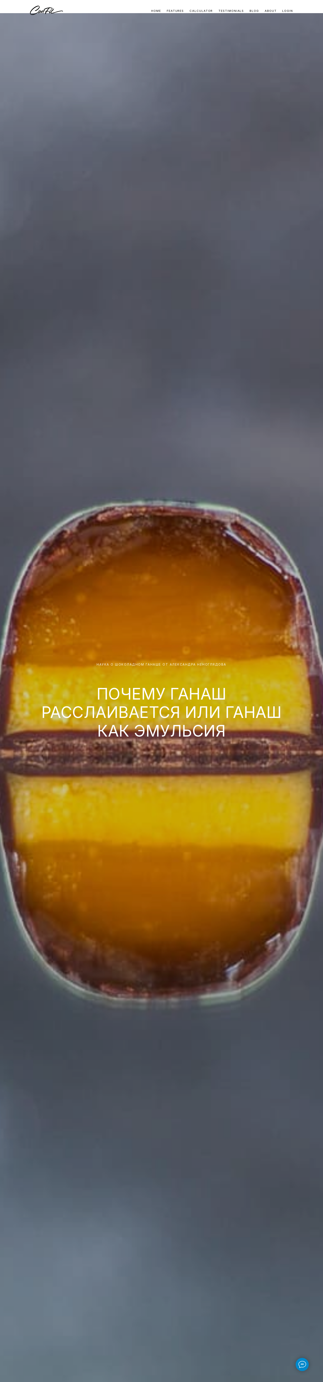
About (271, 10)
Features (175, 10)
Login (287, 10)
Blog (254, 10)
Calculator (201, 10)
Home (156, 10)
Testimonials (231, 10)
